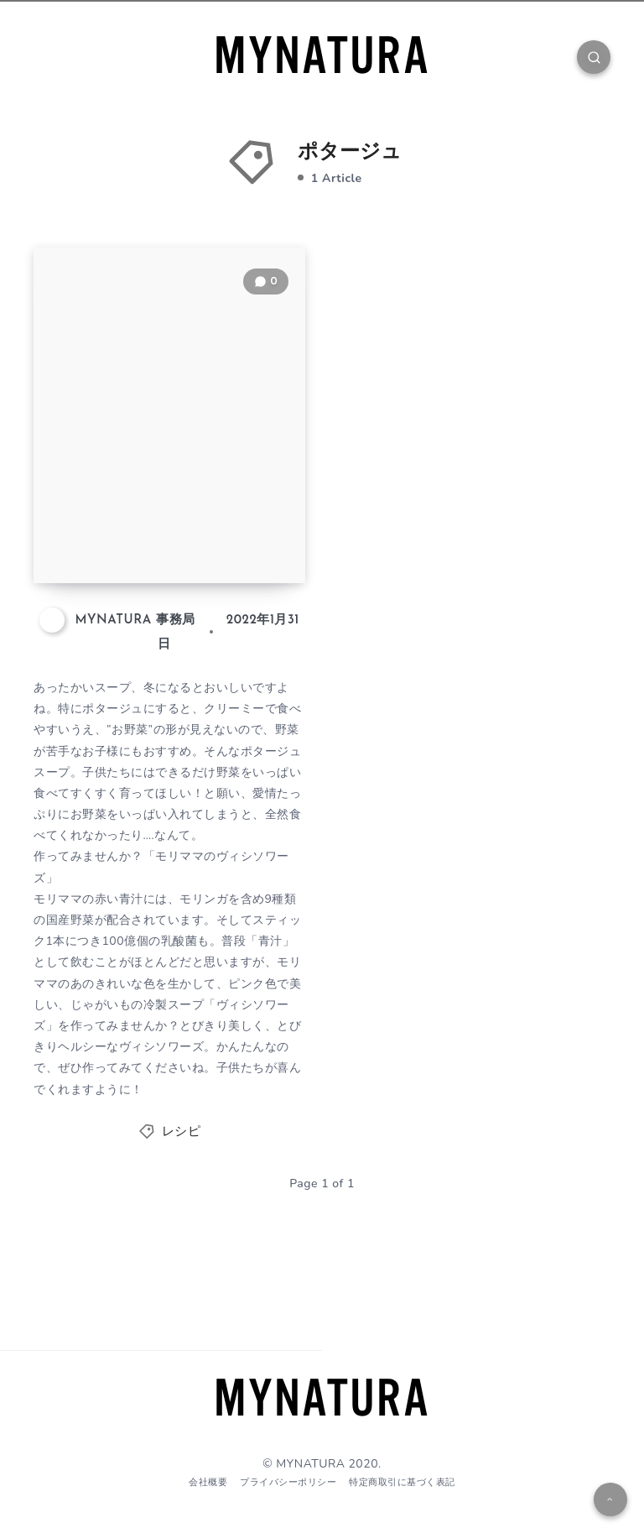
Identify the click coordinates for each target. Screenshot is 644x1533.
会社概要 (208, 1482)
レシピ (181, 1132)
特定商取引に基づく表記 (402, 1482)
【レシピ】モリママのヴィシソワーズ (171, 524)
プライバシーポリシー (288, 1482)
